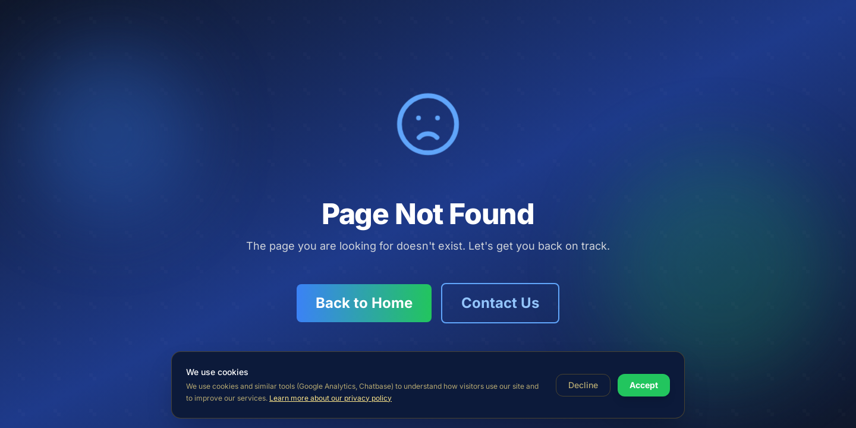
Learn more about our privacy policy (330, 398)
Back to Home (364, 302)
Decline (583, 385)
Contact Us (500, 302)
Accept (644, 385)
